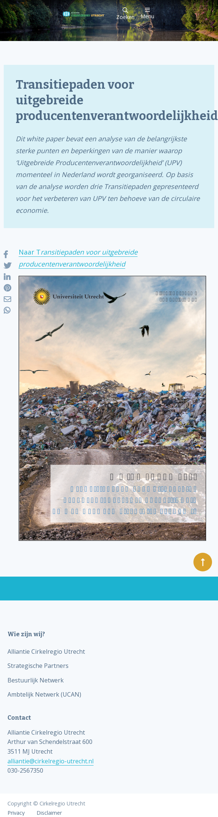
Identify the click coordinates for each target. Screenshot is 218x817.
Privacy (16, 813)
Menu (147, 13)
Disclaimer (49, 813)
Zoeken (125, 14)
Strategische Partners (38, 666)
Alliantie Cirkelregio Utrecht (46, 651)
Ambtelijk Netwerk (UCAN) (44, 694)
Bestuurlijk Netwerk (35, 680)
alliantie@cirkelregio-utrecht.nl (50, 761)
